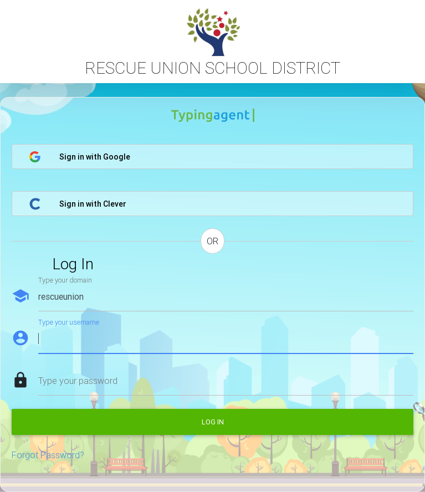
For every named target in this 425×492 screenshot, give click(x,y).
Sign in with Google (79, 157)
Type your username (68, 322)
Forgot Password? (48, 454)
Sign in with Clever (77, 204)
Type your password (77, 380)
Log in (213, 422)
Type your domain (65, 280)
